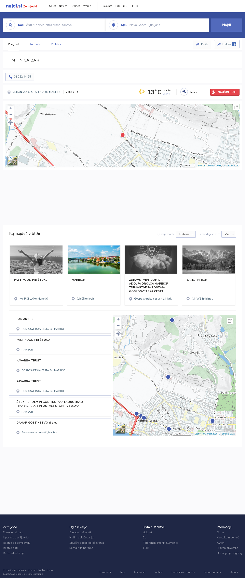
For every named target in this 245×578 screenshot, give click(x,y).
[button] (11, 123)
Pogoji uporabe (212, 572)
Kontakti (35, 44)
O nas (220, 532)
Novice (63, 6)
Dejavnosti (105, 572)
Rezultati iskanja (13, 553)
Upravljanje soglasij (229, 553)
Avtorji (221, 543)
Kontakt (158, 572)
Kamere (194, 92)
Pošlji (204, 44)
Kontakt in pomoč (228, 537)
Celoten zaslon (236, 107)
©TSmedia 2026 (230, 165)
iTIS (125, 6)
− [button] (10, 115)
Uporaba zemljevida (16, 537)
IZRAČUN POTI (226, 92)
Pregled (13, 44)
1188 (135, 6)
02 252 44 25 (22, 77)
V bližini (56, 44)
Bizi (117, 6)
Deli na (229, 44)
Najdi (226, 25)
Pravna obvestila (227, 548)
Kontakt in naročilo (81, 548)
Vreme (87, 6)
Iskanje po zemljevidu (16, 543)
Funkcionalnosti (13, 532)
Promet (75, 6)
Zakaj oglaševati (80, 532)
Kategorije (139, 572)
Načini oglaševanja (81, 537)
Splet (52, 6)
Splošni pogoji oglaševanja (86, 543)
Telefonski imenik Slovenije (160, 543)
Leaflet (201, 165)
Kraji (122, 572)
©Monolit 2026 (214, 165)
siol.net (107, 6)
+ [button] (10, 109)
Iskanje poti (10, 548)
